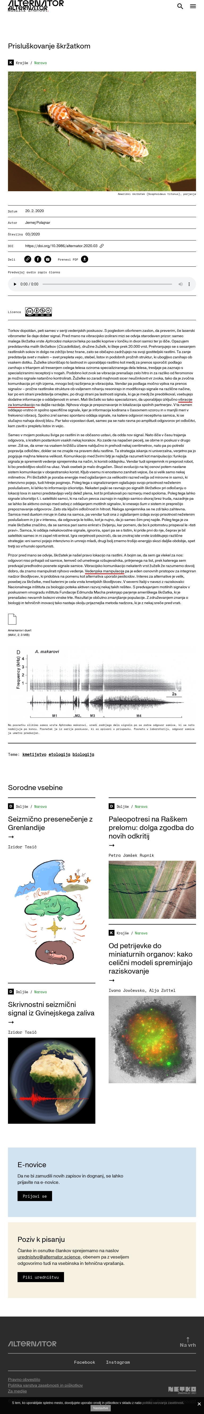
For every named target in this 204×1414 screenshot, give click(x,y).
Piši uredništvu (41, 1277)
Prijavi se (35, 1196)
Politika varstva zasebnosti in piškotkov (45, 1385)
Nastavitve (100, 1408)
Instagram (118, 1362)
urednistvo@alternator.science (49, 1257)
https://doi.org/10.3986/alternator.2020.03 (61, 246)
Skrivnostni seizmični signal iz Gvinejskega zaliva (51, 1009)
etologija (59, 754)
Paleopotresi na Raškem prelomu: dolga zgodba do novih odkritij (151, 827)
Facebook (84, 1362)
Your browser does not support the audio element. (102, 284)
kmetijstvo (34, 754)
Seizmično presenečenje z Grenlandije (50, 823)
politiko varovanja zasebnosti (162, 1403)
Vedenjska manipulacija (104, 571)
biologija (83, 754)
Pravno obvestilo (24, 1379)
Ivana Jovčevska (126, 990)
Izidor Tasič (22, 847)
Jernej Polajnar (37, 222)
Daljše (22, 806)
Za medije (17, 1391)
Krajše (22, 62)
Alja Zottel (162, 990)
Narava (40, 62)
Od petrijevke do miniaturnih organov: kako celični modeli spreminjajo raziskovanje (151, 958)
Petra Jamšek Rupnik (131, 855)
